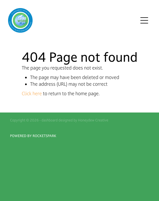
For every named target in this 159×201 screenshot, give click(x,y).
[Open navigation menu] (144, 20)
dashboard (49, 120)
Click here (32, 93)
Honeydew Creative (93, 120)
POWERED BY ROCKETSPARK (33, 135)
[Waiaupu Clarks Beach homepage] (73, 20)
